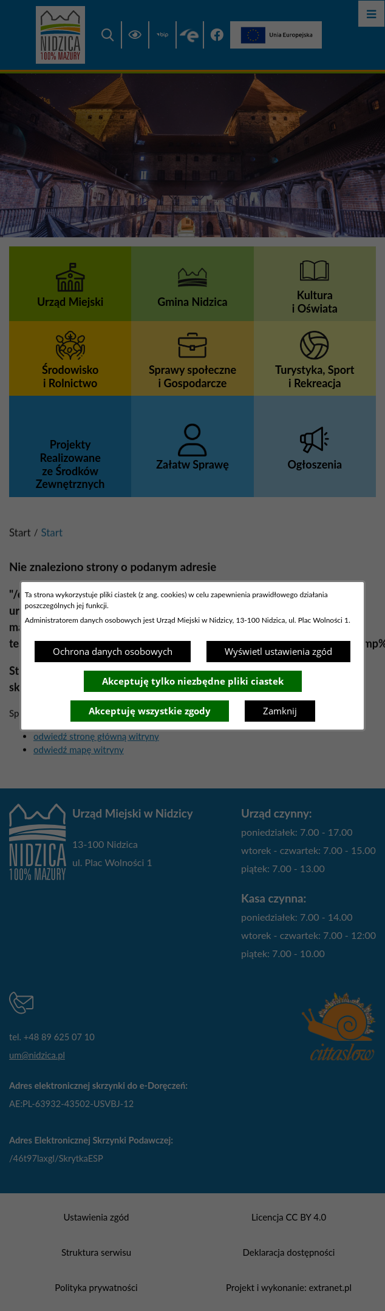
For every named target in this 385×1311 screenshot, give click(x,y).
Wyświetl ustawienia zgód (278, 651)
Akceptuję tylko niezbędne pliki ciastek (193, 681)
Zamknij (280, 711)
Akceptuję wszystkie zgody (150, 711)
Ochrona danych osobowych (112, 651)
